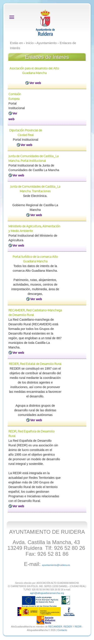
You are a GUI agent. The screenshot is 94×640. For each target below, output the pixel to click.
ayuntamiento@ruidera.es (56, 565)
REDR (78, 626)
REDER (67, 626)
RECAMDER (55, 626)
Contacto (62, 630)
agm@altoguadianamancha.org (47, 593)
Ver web (35, 83)
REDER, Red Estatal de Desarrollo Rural (35, 364)
